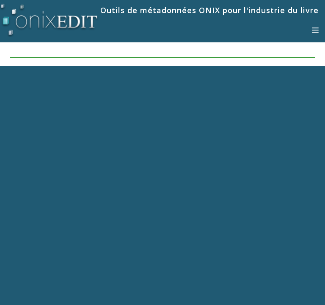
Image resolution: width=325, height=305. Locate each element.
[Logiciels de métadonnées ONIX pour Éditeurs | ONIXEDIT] (49, 18)
